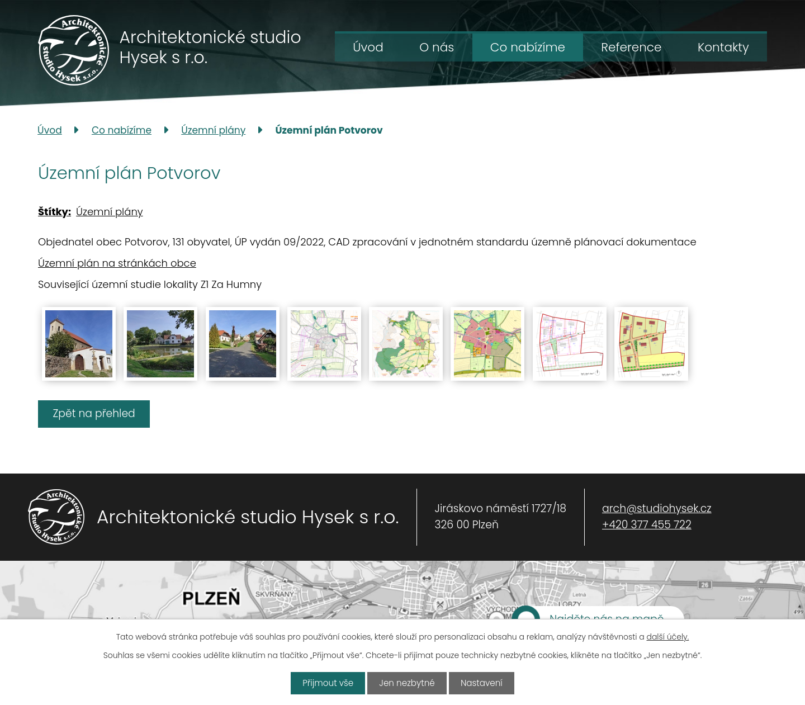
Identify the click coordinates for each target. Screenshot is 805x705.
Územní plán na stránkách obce (117, 263)
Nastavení (482, 683)
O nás (436, 47)
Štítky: (54, 212)
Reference (631, 47)
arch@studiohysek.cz (657, 509)
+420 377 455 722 (647, 524)
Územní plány (213, 130)
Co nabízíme (527, 47)
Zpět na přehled (95, 413)
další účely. (667, 637)
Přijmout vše (327, 683)
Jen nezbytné (407, 683)
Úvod (368, 47)
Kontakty (723, 47)
